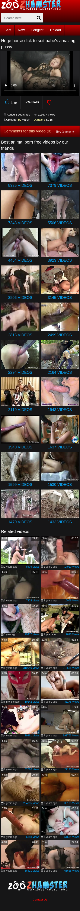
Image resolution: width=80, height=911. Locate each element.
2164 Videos (60, 372)
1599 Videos (20, 484)
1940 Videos (20, 447)
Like (10, 102)
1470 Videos (20, 522)
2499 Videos (60, 335)
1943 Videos (60, 410)
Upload (55, 30)
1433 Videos (60, 522)
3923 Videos (60, 260)
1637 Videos (60, 447)
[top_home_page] (33, 5)
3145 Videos (60, 297)
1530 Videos (60, 484)
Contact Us (40, 899)
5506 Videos (60, 223)
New (21, 30)
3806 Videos (20, 297)
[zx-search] (22, 17)
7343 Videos (20, 223)
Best (7, 30)
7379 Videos (60, 185)
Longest (37, 30)
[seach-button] (39, 17)
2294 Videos (20, 372)
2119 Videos (20, 410)
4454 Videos (20, 260)
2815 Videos (20, 335)
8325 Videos (20, 185)
